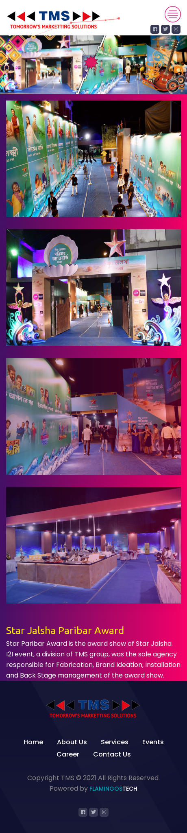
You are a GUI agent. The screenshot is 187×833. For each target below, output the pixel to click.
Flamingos (113, 789)
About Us (72, 742)
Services (114, 742)
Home (33, 742)
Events (153, 742)
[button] (14, 64)
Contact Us (112, 754)
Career (68, 754)
